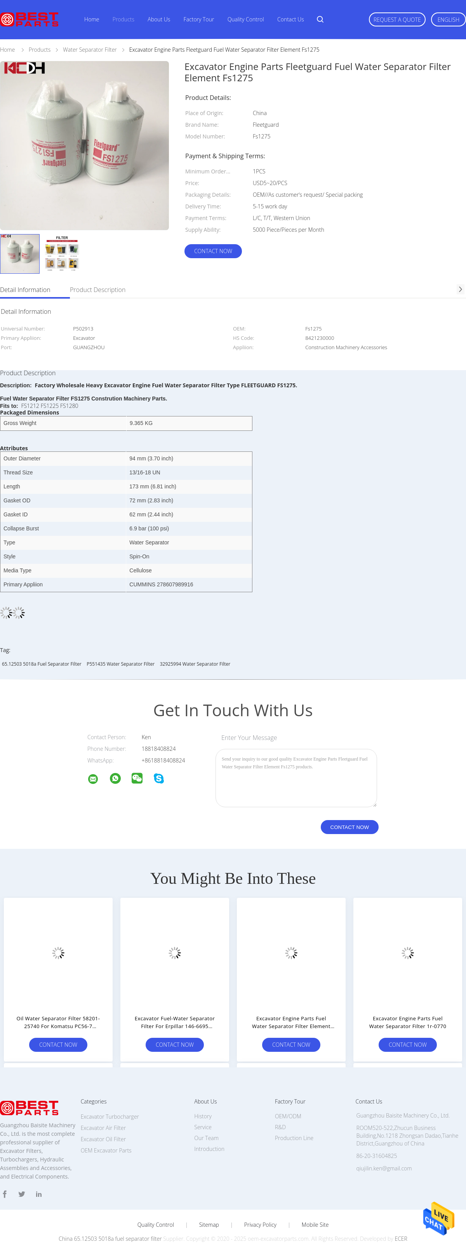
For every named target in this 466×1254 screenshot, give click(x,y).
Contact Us (290, 19)
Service (203, 1127)
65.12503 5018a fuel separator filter (42, 664)
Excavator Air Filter (103, 1128)
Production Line (294, 1138)
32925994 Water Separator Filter (195, 664)
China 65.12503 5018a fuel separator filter (110, 1238)
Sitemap (209, 1225)
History (203, 1116)
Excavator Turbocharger (110, 1116)
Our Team (206, 1138)
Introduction (209, 1149)
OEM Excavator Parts (106, 1150)
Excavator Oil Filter (103, 1139)
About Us (159, 19)
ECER (401, 1238)
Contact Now (213, 251)
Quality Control (246, 19)
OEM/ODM (288, 1116)
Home (91, 19)
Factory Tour (199, 19)
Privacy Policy (260, 1225)
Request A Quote (397, 19)
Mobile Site (315, 1225)
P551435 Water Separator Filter (121, 664)
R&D (280, 1127)
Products (123, 19)
